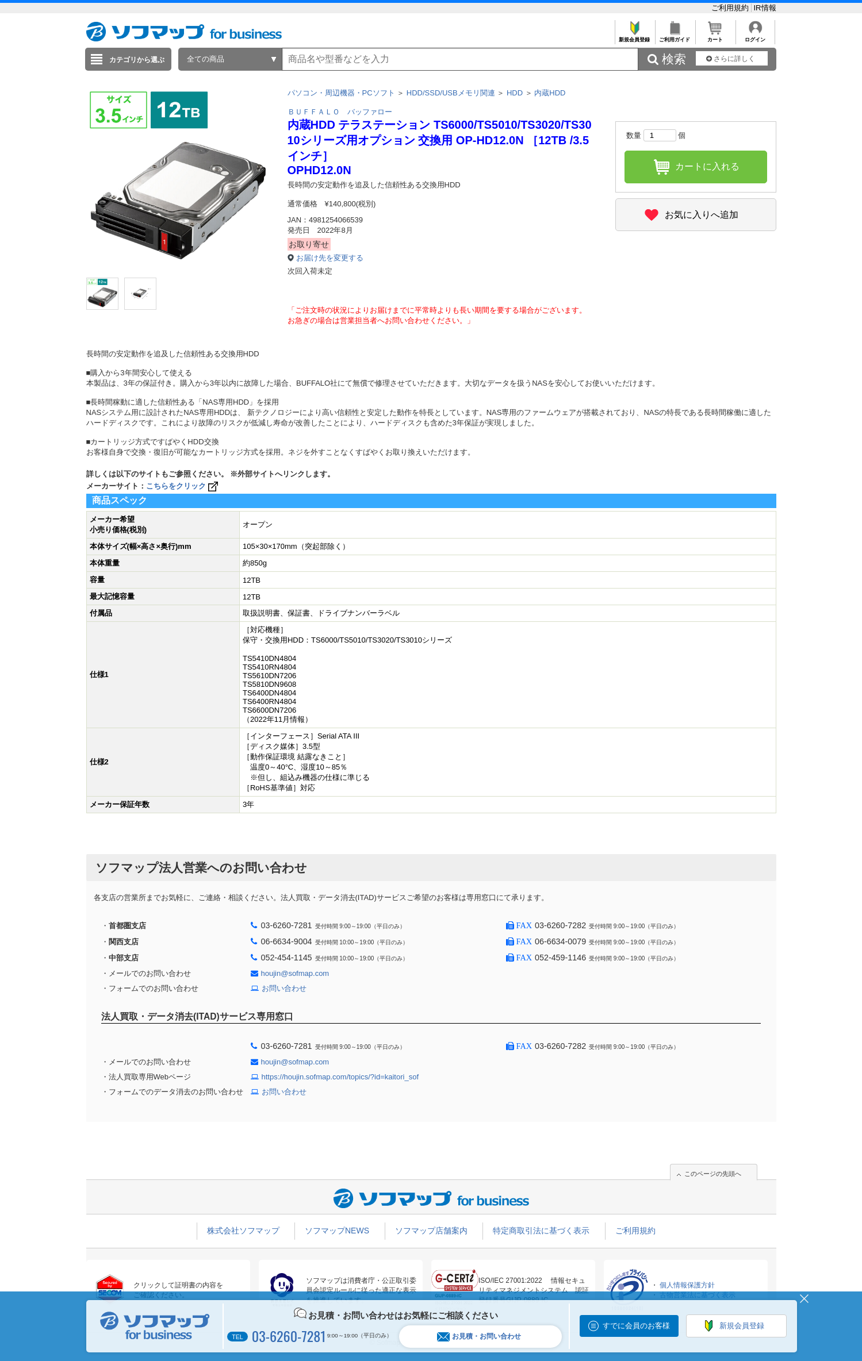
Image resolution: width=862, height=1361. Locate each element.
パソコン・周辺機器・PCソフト (341, 93)
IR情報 (765, 7)
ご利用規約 (731, 7)
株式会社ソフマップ (243, 1230)
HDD (515, 93)
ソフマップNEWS (337, 1230)
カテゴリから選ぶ (136, 60)
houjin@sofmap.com (295, 973)
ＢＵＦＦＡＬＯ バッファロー (340, 111)
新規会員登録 (634, 36)
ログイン (755, 36)
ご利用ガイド (675, 36)
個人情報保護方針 (687, 1285)
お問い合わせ (284, 988)
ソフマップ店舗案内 (431, 1230)
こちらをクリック (183, 486)
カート (715, 36)
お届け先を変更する (329, 257)
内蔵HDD (549, 93)
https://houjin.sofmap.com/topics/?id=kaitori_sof (340, 1076)
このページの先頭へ (712, 1173)
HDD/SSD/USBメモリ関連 (451, 93)
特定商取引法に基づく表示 (541, 1230)
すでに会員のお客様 (636, 1325)
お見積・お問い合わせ (479, 1336)
